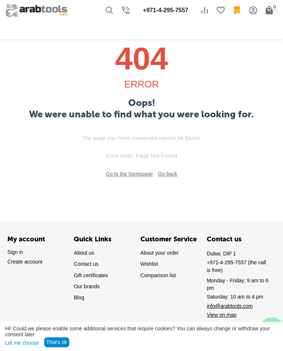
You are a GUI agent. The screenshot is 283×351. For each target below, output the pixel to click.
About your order (159, 253)
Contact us (86, 264)
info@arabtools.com (230, 306)
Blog (79, 297)
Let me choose (22, 343)
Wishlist (149, 264)
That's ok (56, 342)
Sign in (15, 252)
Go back (167, 174)
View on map (222, 315)
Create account (24, 262)
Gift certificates (91, 275)
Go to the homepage (129, 174)
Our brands (86, 286)
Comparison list (158, 275)
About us (84, 253)
